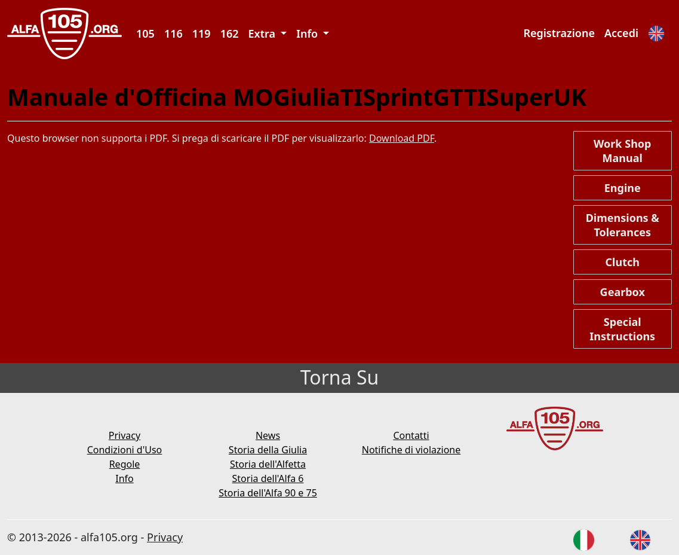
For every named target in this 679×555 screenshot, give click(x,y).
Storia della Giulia (268, 449)
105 (145, 33)
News (268, 435)
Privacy (124, 435)
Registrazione (559, 33)
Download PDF (401, 138)
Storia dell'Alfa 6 (268, 478)
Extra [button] (263, 33)
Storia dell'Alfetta (268, 464)
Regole (124, 464)
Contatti (411, 435)
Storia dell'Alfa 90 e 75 (268, 492)
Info (124, 478)
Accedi (621, 33)
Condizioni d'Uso (124, 449)
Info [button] (308, 33)
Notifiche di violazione (411, 449)
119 (201, 33)
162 (229, 33)
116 (173, 33)
